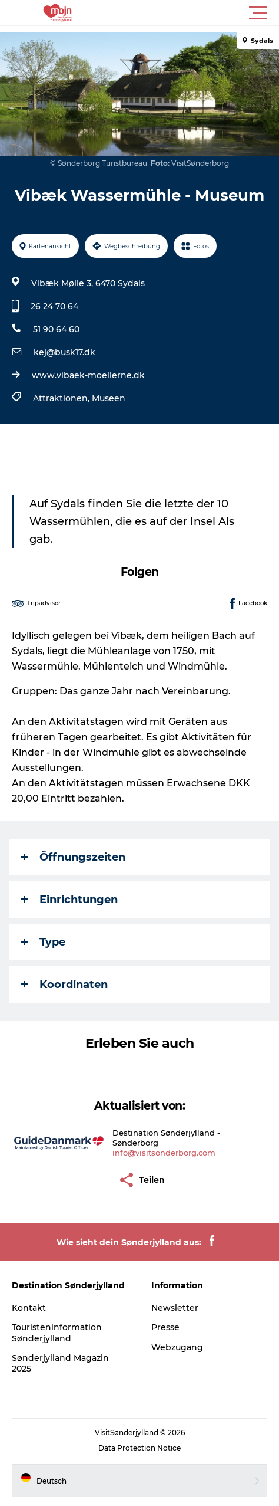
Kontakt (29, 1307)
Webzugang (177, 1347)
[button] (192, 13)
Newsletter (174, 1307)
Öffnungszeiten (73, 857)
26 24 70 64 (54, 306)
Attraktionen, (62, 398)
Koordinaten (64, 984)
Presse (165, 1327)
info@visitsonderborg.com (163, 1152)
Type (43, 942)
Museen (108, 398)
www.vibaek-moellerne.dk (88, 375)
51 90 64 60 (56, 329)
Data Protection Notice (139, 1447)
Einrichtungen (69, 899)
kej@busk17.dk (64, 352)
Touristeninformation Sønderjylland (57, 1332)
